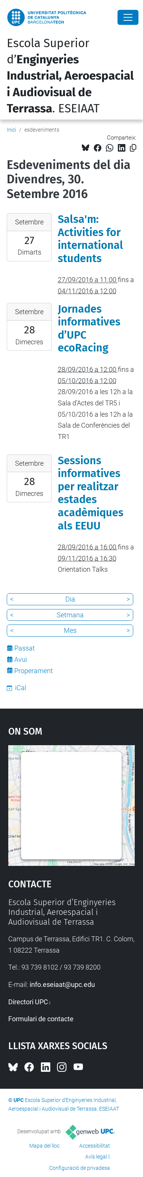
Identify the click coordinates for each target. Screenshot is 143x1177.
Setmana (70, 615)
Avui (20, 659)
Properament (33, 671)
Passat (24, 648)
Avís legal (96, 1157)
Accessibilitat (94, 1146)
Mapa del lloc (44, 1146)
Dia (70, 599)
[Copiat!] (133, 148)
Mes (70, 630)
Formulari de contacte (41, 1019)
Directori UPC (28, 1002)
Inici (11, 130)
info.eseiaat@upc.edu (62, 984)
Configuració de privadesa (79, 1168)
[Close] (127, 17)
